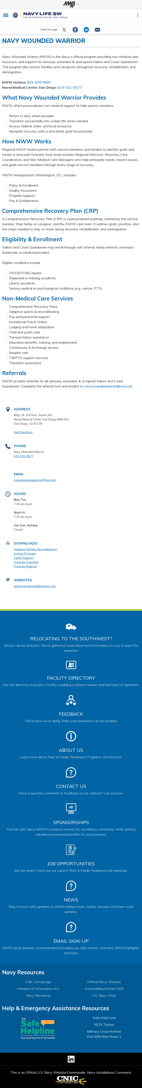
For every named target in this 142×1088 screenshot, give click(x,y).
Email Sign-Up (71, 941)
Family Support (23, 557)
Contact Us (71, 786)
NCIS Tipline (104, 1024)
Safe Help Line (104, 1018)
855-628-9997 (39, 82)
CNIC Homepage (38, 982)
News (71, 900)
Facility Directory (71, 678)
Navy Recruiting (38, 995)
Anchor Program (25, 553)
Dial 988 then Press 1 (104, 1036)
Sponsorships (71, 822)
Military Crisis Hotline (104, 1031)
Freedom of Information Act (38, 988)
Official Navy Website (104, 982)
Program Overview (26, 562)
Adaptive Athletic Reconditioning (35, 549)
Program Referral (25, 566)
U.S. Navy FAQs (104, 995)
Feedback (71, 714)
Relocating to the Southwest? (71, 639)
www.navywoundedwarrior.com (35, 586)
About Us (71, 750)
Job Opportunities (71, 864)
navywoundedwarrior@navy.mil (108, 386)
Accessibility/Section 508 (104, 988)
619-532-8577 (69, 87)
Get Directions (23, 432)
